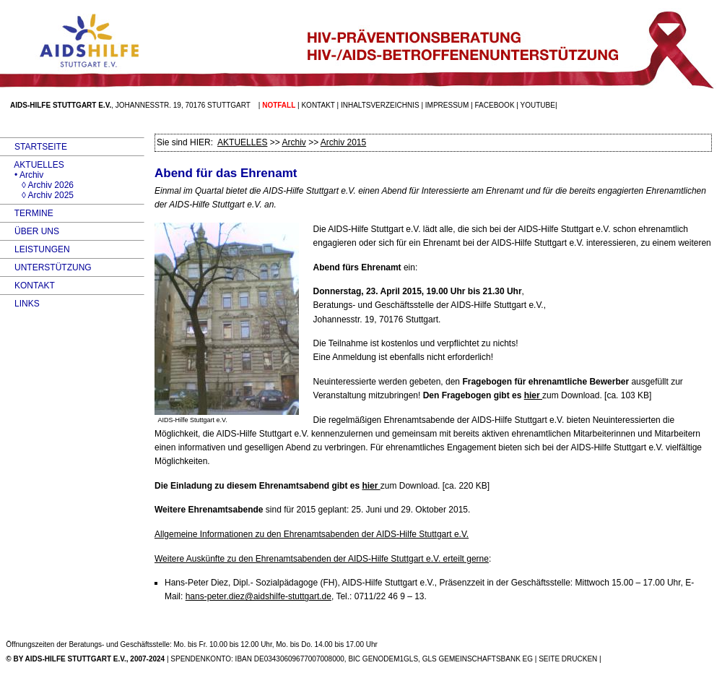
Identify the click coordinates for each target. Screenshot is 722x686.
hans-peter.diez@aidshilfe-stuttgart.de (258, 596)
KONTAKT (27, 285)
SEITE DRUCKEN (568, 659)
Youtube (538, 105)
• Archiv (21, 175)
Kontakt (317, 105)
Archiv (293, 142)
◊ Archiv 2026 (37, 185)
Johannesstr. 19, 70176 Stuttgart (183, 105)
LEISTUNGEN (35, 249)
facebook (495, 105)
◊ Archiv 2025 (37, 195)
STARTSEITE (33, 147)
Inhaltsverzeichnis (380, 105)
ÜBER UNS (29, 231)
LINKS (20, 304)
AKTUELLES (32, 165)
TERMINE (26, 213)
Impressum (447, 105)
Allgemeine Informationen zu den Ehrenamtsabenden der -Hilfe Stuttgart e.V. (312, 534)
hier (533, 395)
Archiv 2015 (343, 142)
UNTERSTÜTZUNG (46, 267)
